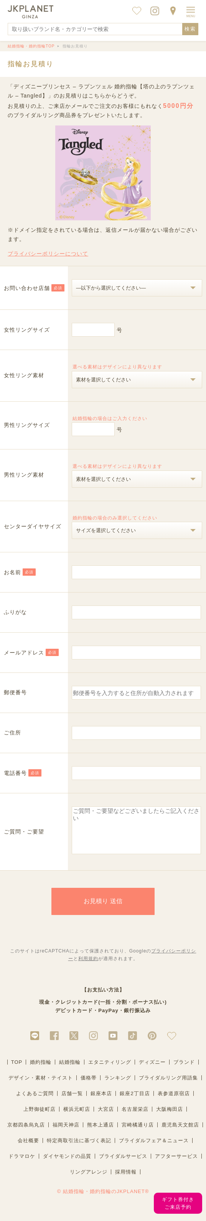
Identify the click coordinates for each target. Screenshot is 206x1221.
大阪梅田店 (169, 1117)
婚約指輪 (40, 1070)
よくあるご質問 (35, 1101)
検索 (190, 29)
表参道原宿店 (174, 1101)
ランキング (117, 1086)
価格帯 (89, 1086)
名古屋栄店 (135, 1117)
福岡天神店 (66, 1133)
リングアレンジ (88, 1180)
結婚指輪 (70, 1070)
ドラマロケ (21, 1164)
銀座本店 (101, 1101)
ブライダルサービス (123, 1164)
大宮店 (106, 1117)
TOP (17, 1070)
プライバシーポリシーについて (48, 254)
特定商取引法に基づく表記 (79, 1148)
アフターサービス (176, 1164)
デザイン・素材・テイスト (40, 1086)
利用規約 (88, 966)
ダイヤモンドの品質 (67, 1164)
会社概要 (28, 1148)
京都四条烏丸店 (26, 1133)
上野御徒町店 (39, 1117)
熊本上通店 (100, 1133)
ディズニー (152, 1070)
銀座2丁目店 (135, 1101)
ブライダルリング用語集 (168, 1086)
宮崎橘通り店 (138, 1133)
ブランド (184, 1070)
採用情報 (126, 1180)
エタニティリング (109, 1070)
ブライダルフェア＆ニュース (154, 1148)
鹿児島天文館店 (180, 1133)
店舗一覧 (72, 1101)
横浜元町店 (76, 1117)
